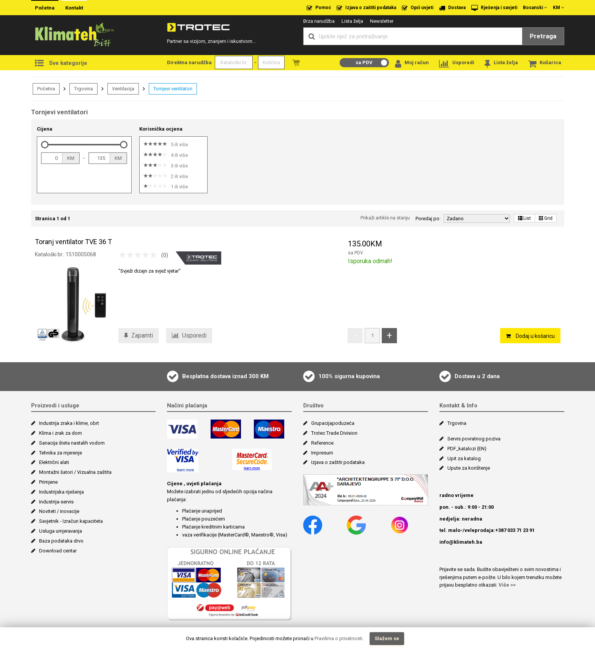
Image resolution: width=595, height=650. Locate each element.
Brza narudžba (319, 21)
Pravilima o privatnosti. (339, 638)
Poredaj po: (428, 218)
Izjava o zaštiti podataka (366, 8)
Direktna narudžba (189, 62)
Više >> (507, 585)
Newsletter (382, 21)
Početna (45, 8)
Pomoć (319, 8)
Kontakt (74, 8)
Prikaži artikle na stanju (385, 218)
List (524, 218)
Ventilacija (123, 89)
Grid (545, 218)
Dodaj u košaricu (530, 336)
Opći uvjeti (417, 8)
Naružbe (296, 62)
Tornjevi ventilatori (172, 89)
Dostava (452, 8)
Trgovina (83, 89)
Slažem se (387, 638)
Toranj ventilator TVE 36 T (73, 242)
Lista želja (352, 21)
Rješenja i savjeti (494, 8)
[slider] (45, 144)
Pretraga (543, 36)
